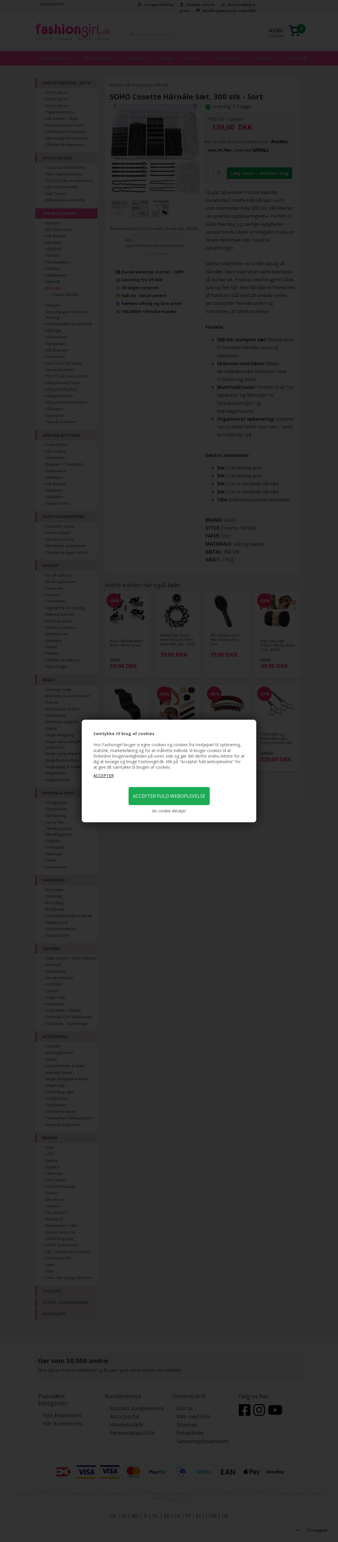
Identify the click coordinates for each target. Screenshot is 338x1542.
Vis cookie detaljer (169, 811)
